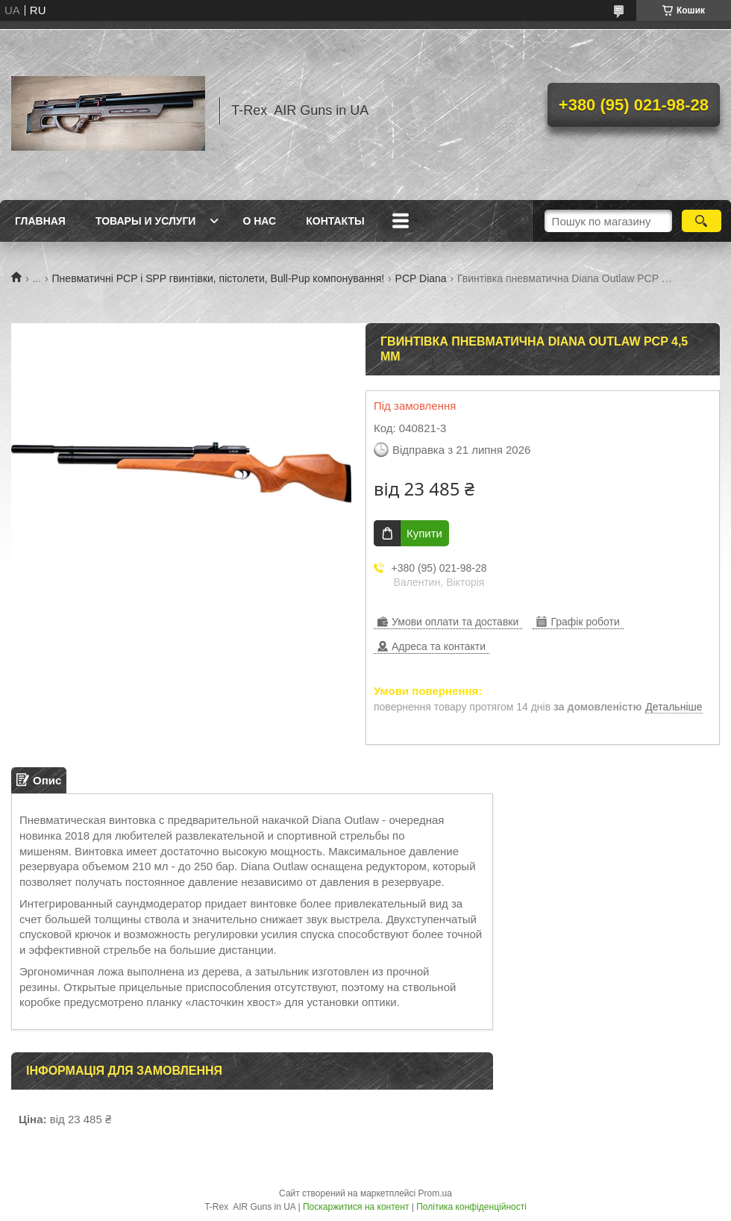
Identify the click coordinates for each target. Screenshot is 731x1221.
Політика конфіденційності (471, 1207)
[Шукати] (701, 221)
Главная (40, 221)
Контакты (335, 221)
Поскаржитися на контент (356, 1207)
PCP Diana (421, 278)
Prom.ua (435, 1193)
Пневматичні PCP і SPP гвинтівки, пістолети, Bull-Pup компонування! (218, 278)
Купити (424, 533)
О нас (259, 221)
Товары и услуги (145, 221)
